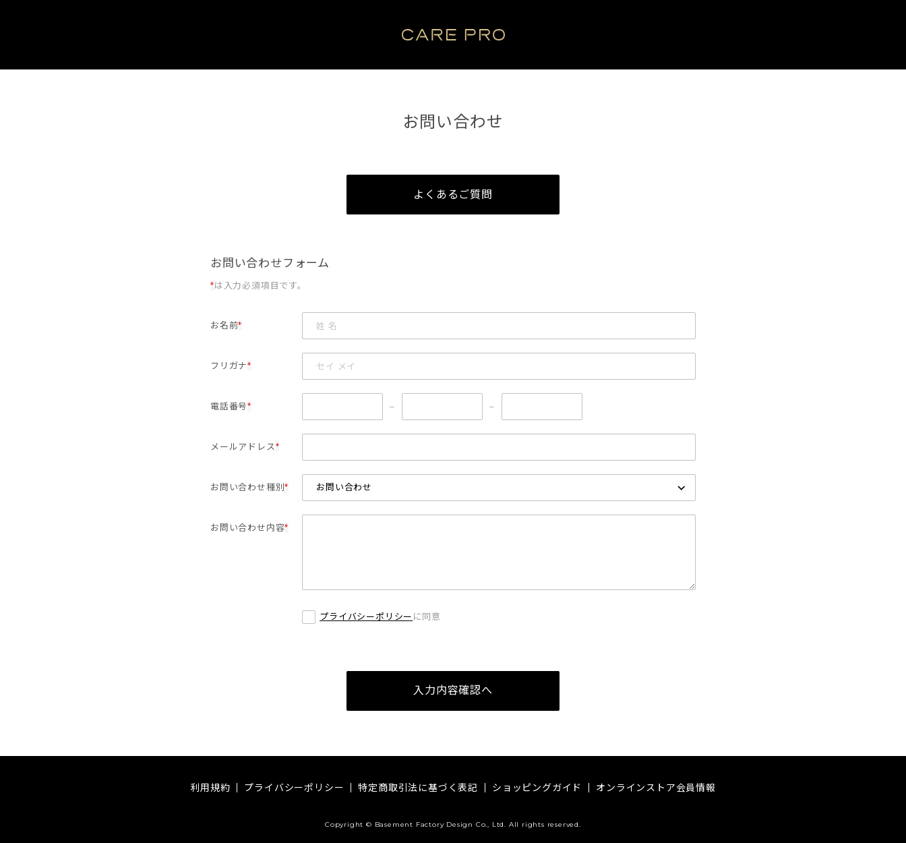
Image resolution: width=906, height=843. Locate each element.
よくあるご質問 (453, 194)
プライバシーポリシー (366, 617)
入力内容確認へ (453, 691)
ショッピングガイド (537, 788)
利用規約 (210, 788)
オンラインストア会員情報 (656, 788)
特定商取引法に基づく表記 (418, 788)
